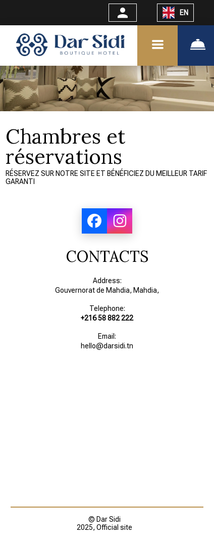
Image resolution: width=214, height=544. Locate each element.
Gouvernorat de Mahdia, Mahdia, (107, 290)
